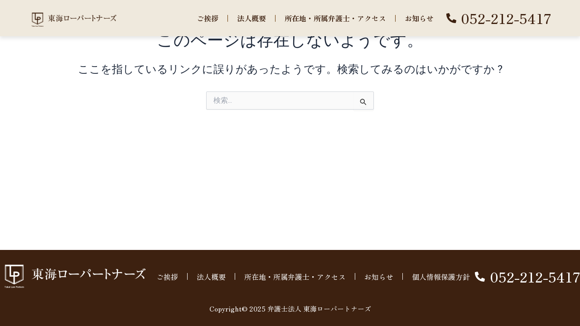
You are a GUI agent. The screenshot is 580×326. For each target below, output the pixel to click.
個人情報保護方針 (441, 276)
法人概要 (251, 18)
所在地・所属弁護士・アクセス (335, 18)
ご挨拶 (207, 18)
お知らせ (419, 18)
